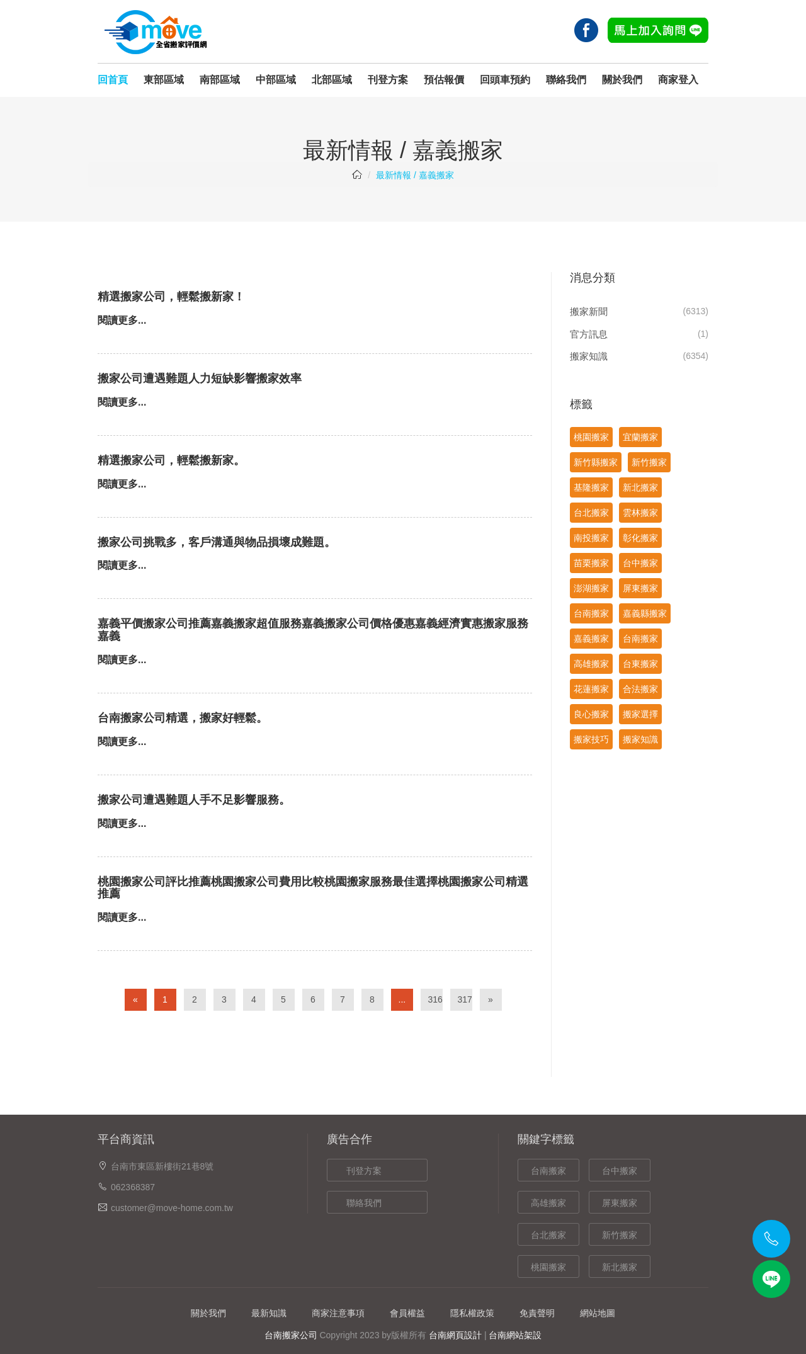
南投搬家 (591, 538)
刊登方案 (388, 79)
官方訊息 (589, 334)
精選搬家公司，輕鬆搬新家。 (171, 460)
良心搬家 (591, 714)
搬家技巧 (591, 739)
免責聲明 (537, 1313)
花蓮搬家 (591, 689)
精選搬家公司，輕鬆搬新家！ (171, 296)
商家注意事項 (338, 1313)
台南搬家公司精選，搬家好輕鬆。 (183, 718)
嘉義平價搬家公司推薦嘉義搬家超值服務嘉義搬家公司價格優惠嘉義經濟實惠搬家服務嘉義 (313, 629)
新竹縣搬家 (596, 462)
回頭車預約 (505, 79)
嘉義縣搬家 (645, 613)
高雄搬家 (591, 664)
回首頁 (113, 79)
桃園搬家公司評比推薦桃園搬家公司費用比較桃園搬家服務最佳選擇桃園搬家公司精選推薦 (313, 888)
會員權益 (407, 1313)
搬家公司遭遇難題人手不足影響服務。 (194, 800)
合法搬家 (640, 689)
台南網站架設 (515, 1335)
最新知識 (269, 1313)
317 (465, 999)
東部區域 (164, 79)
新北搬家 (640, 487)
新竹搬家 (649, 462)
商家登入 (678, 79)
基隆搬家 (591, 487)
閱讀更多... (122, 320)
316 (435, 999)
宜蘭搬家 (640, 437)
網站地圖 (597, 1313)
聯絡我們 (566, 79)
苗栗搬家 (591, 563)
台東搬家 (640, 664)
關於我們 (622, 79)
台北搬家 (591, 513)
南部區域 (220, 79)
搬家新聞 (589, 311)
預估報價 (444, 79)
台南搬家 (591, 613)
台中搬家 (640, 563)
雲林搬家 (640, 513)
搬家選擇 (640, 714)
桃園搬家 (591, 437)
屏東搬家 (640, 588)
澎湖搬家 (591, 588)
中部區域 (276, 79)
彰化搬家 (640, 538)
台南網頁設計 (455, 1335)
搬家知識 (589, 356)
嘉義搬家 (591, 639)
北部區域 (332, 79)
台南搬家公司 (290, 1335)
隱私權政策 (472, 1313)
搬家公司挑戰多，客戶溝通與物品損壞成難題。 (217, 542)
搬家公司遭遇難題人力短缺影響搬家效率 (200, 378)
